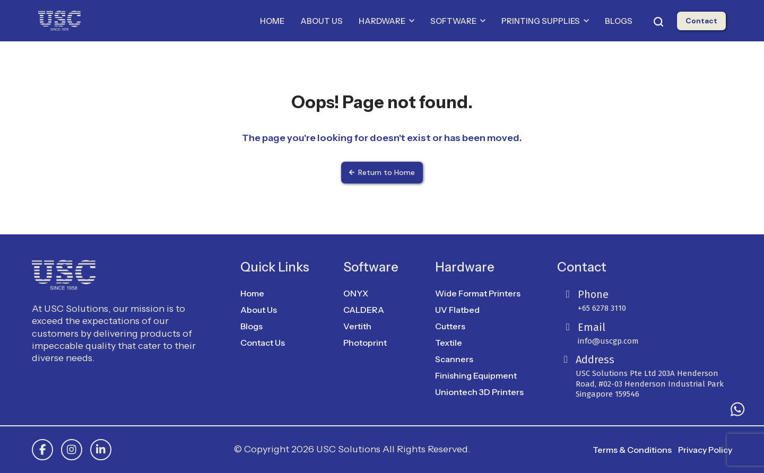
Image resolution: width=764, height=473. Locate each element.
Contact (701, 20)
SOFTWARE (457, 21)
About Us (258, 309)
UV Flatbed (457, 309)
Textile (448, 342)
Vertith (357, 326)
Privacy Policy (705, 449)
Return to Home (382, 172)
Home (252, 293)
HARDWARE (386, 21)
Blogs (251, 326)
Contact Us (262, 342)
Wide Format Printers (477, 293)
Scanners (454, 359)
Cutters (450, 326)
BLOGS (618, 21)
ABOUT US (321, 21)
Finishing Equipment (476, 375)
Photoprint (365, 342)
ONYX (355, 293)
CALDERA (363, 309)
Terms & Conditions (632, 449)
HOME (272, 21)
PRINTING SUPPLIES (545, 21)
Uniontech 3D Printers (479, 392)
